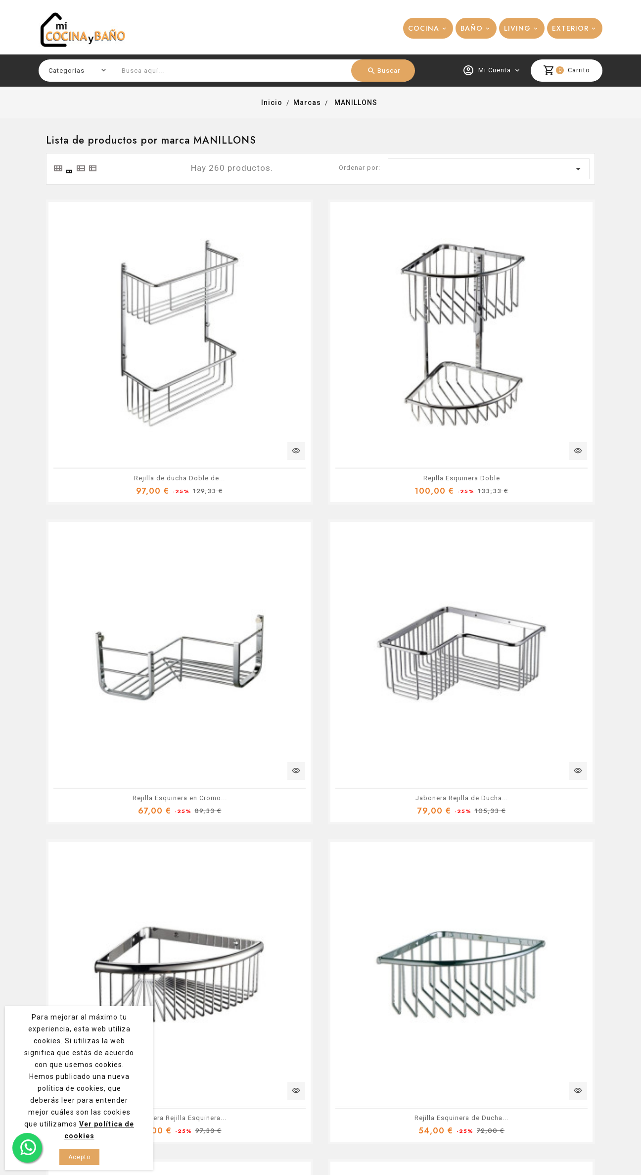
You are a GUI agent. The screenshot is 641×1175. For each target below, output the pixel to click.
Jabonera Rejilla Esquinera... (320, 560)
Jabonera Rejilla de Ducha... (132, 560)
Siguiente (579, 814)
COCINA (423, 28)
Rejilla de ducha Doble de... (132, 359)
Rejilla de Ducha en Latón (508, 761)
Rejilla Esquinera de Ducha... (508, 560)
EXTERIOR (570, 28)
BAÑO (471, 28)
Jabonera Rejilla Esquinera (133, 761)
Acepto (79, 1157)
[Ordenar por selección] (489, 168)
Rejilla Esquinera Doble (320, 359)
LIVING (517, 28)
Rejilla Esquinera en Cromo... (508, 359)
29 (560, 814)
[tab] (57, 168)
